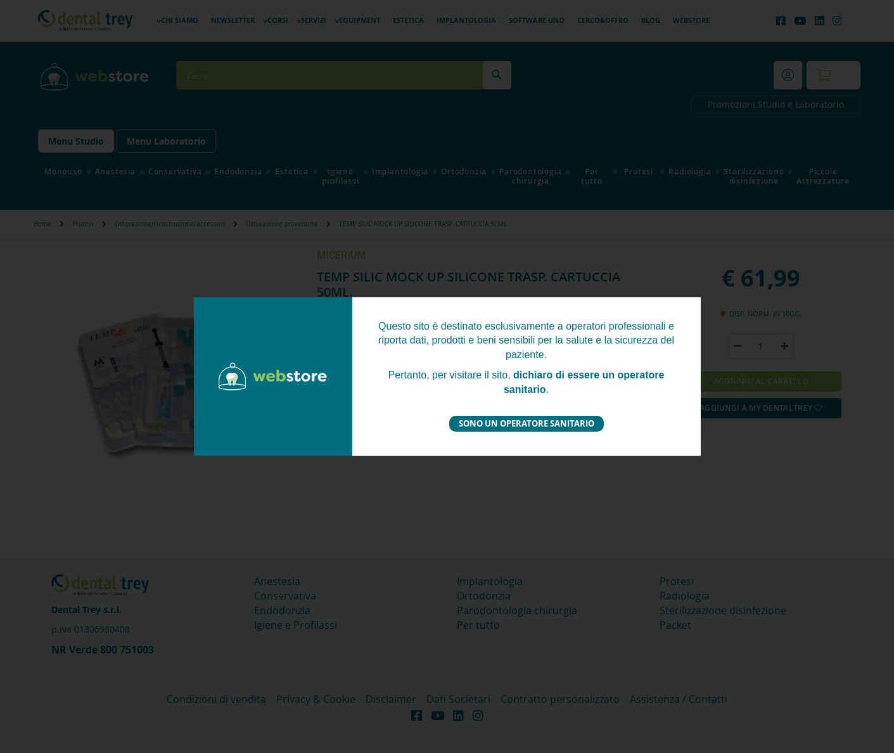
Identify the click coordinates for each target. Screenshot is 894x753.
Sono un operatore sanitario (526, 423)
